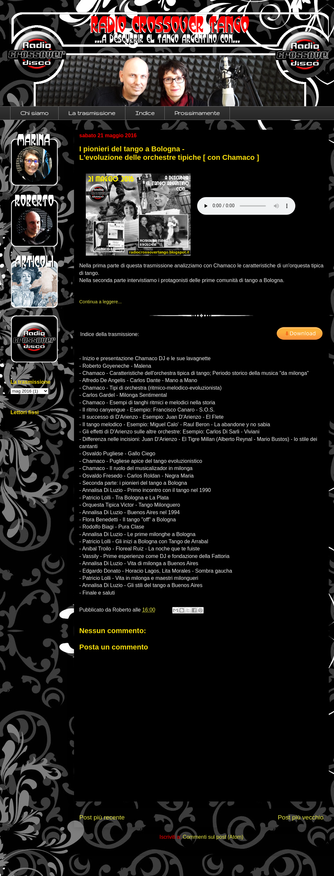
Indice (145, 113)
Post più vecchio (301, 817)
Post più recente (102, 817)
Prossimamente (197, 113)
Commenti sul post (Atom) (213, 837)
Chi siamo (34, 113)
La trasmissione (91, 113)
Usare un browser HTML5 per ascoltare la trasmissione (246, 206)
